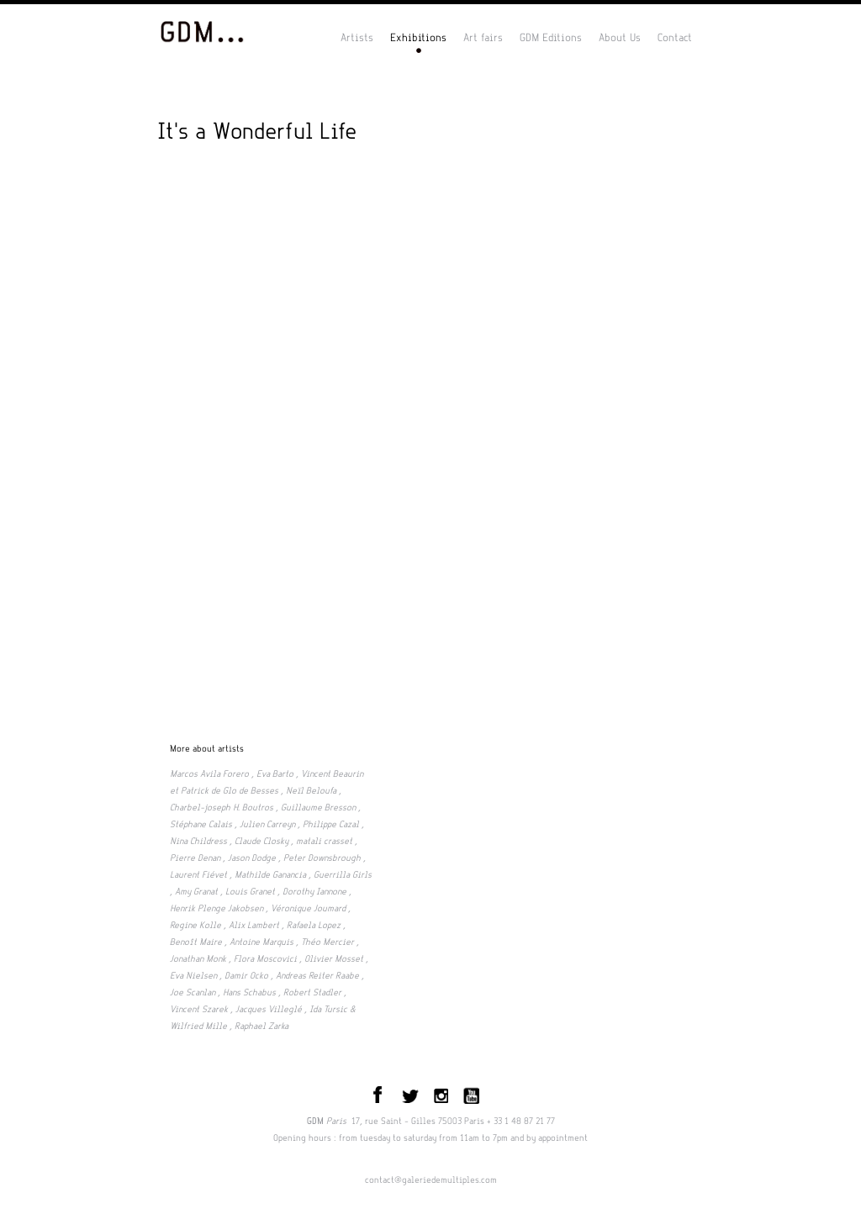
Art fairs (483, 38)
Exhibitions (418, 38)
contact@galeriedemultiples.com (431, 1180)
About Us (620, 38)
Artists (357, 38)
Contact (675, 38)
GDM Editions (551, 38)
